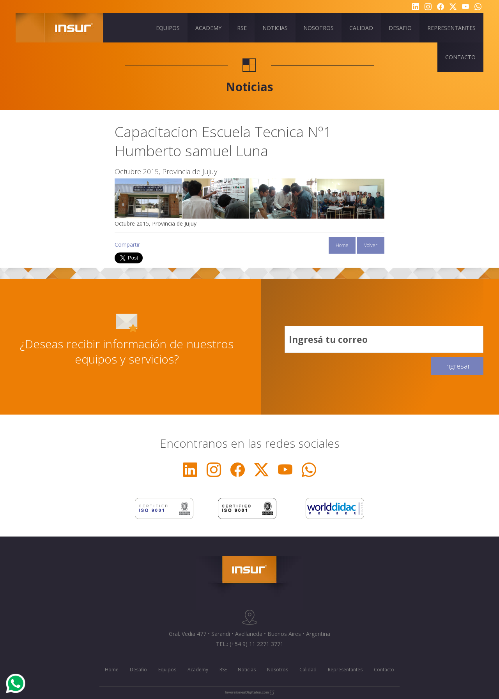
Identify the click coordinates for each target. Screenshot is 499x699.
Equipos (167, 669)
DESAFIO (400, 28)
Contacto (384, 669)
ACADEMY (208, 28)
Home (342, 245)
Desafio (138, 669)
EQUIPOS (168, 28)
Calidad (308, 669)
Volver (370, 245)
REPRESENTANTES (451, 28)
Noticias (247, 669)
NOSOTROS (318, 28)
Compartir (127, 244)
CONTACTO (460, 57)
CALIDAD (361, 28)
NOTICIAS (275, 28)
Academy (198, 669)
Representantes (345, 669)
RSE (242, 28)
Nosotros (277, 669)
